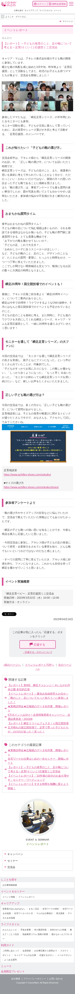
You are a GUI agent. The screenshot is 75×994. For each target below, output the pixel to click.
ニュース (6, 966)
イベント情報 (8, 897)
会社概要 (15, 978)
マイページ (68, 21)
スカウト (64, 951)
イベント (57, 10)
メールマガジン (64, 955)
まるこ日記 (34, 909)
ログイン (41, 4)
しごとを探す (9, 879)
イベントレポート (37, 844)
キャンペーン (15, 854)
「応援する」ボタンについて (37, 652)
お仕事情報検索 (9, 885)
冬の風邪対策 (40, 930)
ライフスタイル (46, 10)
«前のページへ (12, 664)
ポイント (6, 955)
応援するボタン (46, 955)
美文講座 (60, 913)
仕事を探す (18, 10)
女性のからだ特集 (58, 930)
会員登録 (26, 951)
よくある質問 (10, 960)
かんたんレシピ (9, 930)
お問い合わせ (56, 978)
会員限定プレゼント (13, 971)
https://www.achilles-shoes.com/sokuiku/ (27, 474)
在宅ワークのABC (51, 909)
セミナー (7, 37)
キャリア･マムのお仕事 (25, 955)
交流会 (11, 867)
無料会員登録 (59, 4)
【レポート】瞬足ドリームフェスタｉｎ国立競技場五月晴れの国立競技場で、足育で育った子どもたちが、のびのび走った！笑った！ (38, 727)
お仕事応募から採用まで (45, 951)
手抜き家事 (25, 930)
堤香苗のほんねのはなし (13, 909)
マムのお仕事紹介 (44, 913)
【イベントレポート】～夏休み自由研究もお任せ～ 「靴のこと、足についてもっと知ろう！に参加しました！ (38, 698)
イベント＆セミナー (13, 891)
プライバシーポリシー (34, 978)
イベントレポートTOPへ (39, 664)
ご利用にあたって (10, 951)
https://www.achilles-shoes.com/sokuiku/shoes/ (31, 487)
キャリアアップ (31, 10)
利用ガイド (7, 945)
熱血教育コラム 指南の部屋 (35, 934)
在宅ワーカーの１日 (23, 913)
